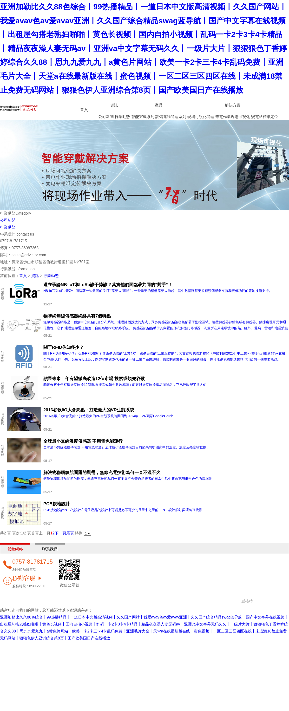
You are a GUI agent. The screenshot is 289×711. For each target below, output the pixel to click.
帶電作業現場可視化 (232, 117)
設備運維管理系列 (170, 117)
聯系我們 (50, 549)
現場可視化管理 (200, 117)
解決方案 (232, 105)
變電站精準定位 (264, 117)
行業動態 (122, 117)
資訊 (114, 105)
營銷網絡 (15, 549)
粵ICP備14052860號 (271, 601)
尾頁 (70, 533)
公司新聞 (106, 117)
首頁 (84, 110)
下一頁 (60, 533)
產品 (159, 105)
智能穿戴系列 (142, 117)
